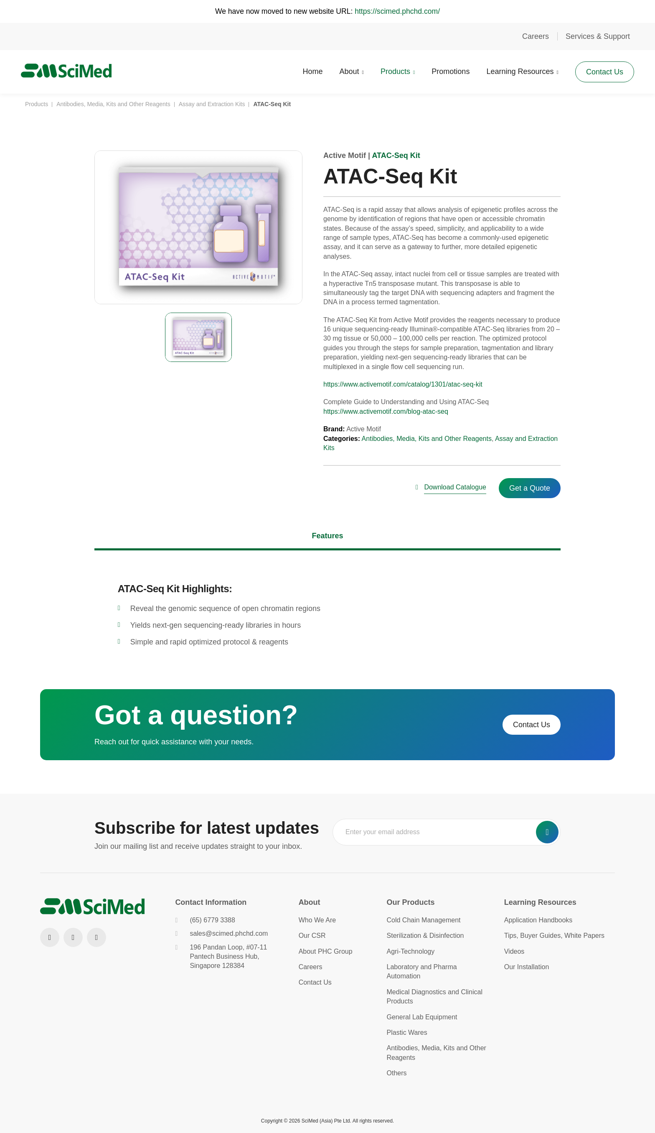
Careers (535, 36)
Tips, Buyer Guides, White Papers (554, 935)
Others (397, 1073)
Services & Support (598, 36)
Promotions (446, 71)
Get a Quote (529, 488)
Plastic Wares (407, 1032)
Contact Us (600, 71)
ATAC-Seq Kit (396, 155)
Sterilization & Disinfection (425, 935)
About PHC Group (326, 951)
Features (327, 536)
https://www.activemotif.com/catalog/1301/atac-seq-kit (402, 384)
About (345, 71)
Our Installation (526, 966)
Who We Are (317, 920)
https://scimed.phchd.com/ (399, 11)
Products (391, 71)
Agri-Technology (411, 951)
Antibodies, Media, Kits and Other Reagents (427, 438)
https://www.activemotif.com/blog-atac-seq (385, 411)
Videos (514, 951)
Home (309, 71)
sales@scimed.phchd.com (221, 933)
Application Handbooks (538, 920)
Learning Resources (515, 71)
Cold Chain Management (424, 920)
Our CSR (312, 935)
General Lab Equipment (422, 1017)
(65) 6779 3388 (205, 920)
